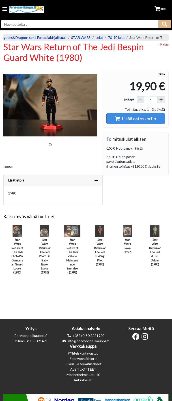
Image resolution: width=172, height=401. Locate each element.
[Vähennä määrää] (140, 100)
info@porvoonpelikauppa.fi (88, 341)
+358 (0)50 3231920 (88, 335)
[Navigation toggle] (4, 9)
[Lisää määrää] (161, 100)
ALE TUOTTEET (83, 369)
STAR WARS (80, 37)
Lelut (99, 37)
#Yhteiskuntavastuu (83, 353)
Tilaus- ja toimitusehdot (83, 364)
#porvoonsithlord (83, 358)
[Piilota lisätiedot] (96, 180)
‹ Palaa (163, 44)
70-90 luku (116, 37)
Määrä (129, 100)
